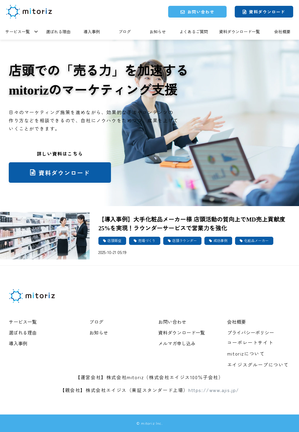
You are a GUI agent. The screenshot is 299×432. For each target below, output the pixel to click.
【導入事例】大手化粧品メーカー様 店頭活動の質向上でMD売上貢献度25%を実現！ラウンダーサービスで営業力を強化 (191, 223)
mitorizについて (246, 353)
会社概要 (282, 31)
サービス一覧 (17, 31)
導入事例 (92, 31)
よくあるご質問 (193, 31)
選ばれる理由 (58, 31)
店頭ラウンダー (184, 240)
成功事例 (220, 240)
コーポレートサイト (250, 342)
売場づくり (147, 240)
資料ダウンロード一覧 (239, 31)
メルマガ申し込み (177, 343)
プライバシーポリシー (250, 332)
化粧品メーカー (256, 240)
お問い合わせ (200, 12)
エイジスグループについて (258, 364)
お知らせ (158, 31)
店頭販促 (114, 240)
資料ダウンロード (267, 12)
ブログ (125, 31)
